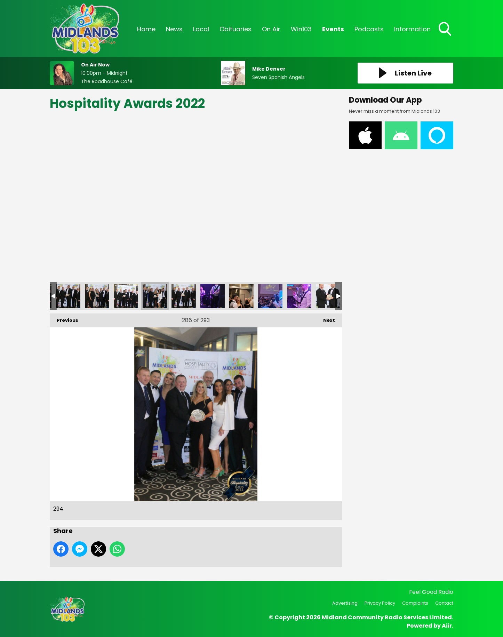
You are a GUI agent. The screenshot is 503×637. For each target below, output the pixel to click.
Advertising (345, 603)
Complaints (415, 603)
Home (146, 29)
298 (270, 296)
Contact (444, 603)
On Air (271, 29)
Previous (64, 318)
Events (333, 29)
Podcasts (369, 29)
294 (155, 296)
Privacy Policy (380, 603)
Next (325, 318)
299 (299, 296)
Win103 (301, 29)
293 (126, 296)
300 (328, 296)
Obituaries (235, 29)
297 (241, 296)
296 (212, 296)
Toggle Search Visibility (445, 29)
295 (183, 296)
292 (97, 296)
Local (201, 29)
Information (412, 29)
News (174, 29)
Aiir (447, 626)
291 (68, 296)
